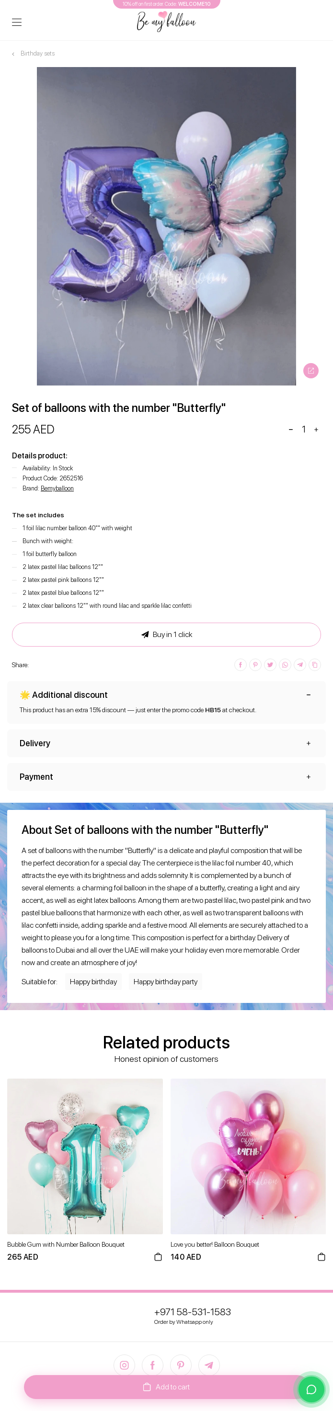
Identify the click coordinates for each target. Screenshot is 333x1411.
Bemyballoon (57, 488)
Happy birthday (93, 981)
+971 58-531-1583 (192, 1312)
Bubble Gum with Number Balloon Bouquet (66, 1244)
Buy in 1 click (166, 634)
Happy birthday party (165, 981)
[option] (166, 226)
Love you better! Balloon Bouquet (215, 1244)
